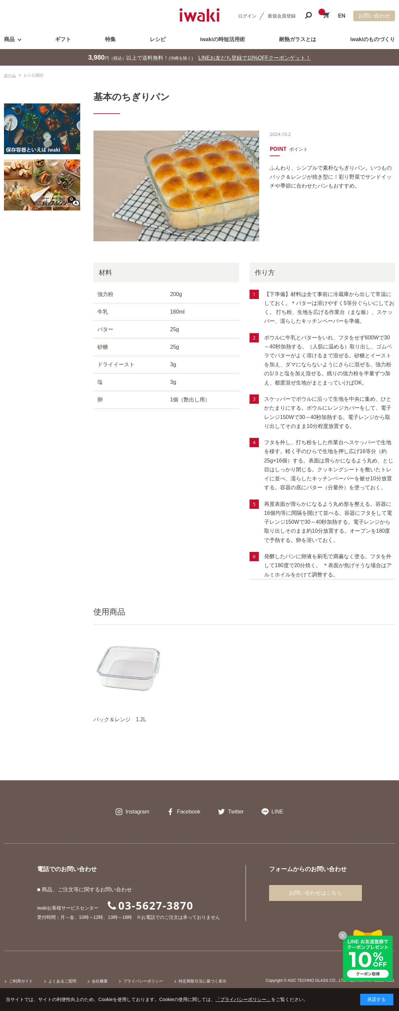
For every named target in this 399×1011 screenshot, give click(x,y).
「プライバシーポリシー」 (243, 999)
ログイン (247, 16)
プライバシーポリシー (143, 981)
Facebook (188, 811)
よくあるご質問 (62, 981)
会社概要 (100, 981)
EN (341, 16)
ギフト (63, 39)
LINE (277, 811)
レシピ (158, 39)
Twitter (236, 811)
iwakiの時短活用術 (222, 39)
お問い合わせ (374, 16)
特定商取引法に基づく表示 (202, 981)
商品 (9, 39)
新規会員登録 (282, 16)
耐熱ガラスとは (297, 39)
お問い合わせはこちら (315, 893)
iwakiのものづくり (372, 39)
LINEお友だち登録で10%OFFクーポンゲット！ (255, 58)
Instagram (137, 811)
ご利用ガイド (21, 981)
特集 (110, 39)
